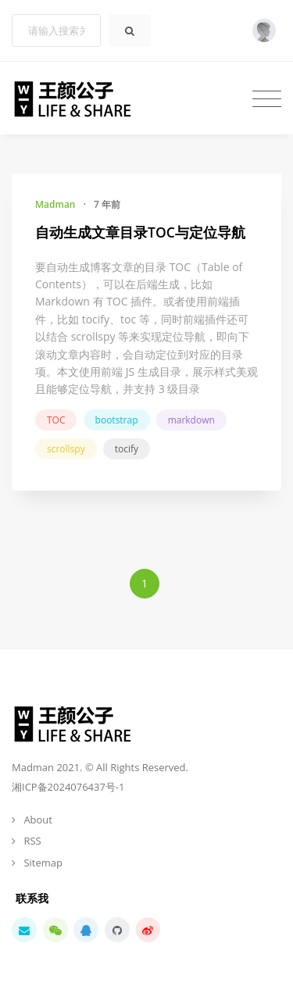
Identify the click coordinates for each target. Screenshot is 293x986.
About (37, 820)
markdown (191, 420)
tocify (126, 448)
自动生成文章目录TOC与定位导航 (140, 232)
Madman (55, 204)
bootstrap (116, 420)
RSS (32, 841)
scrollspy (66, 448)
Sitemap (43, 863)
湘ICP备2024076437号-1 (68, 787)
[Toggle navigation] (266, 98)
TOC (56, 420)
